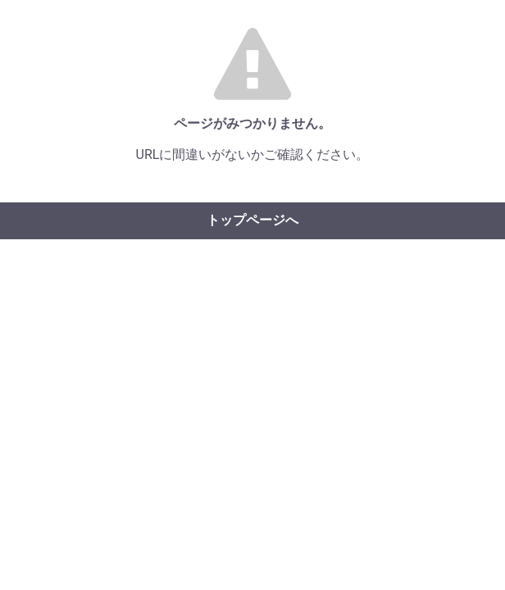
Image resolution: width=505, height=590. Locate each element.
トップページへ (252, 220)
